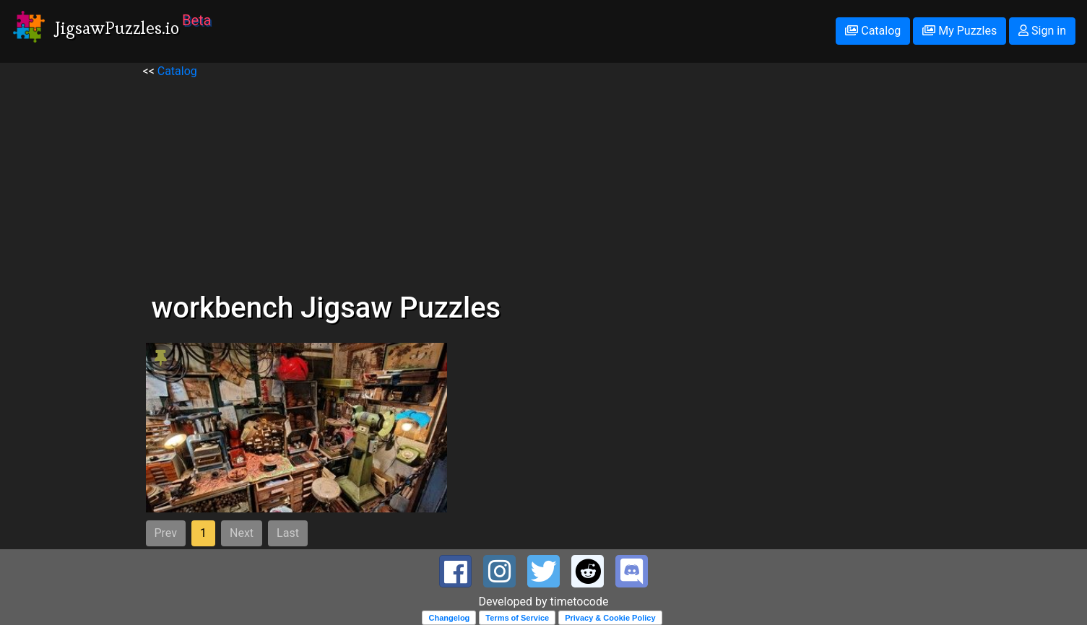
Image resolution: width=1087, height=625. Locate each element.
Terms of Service (517, 617)
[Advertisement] (544, 181)
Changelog (448, 617)
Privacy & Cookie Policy (610, 617)
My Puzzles (959, 31)
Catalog (873, 31)
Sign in (1042, 31)
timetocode (579, 601)
